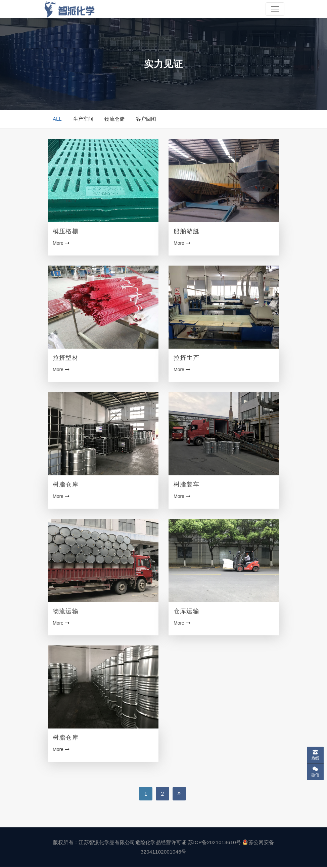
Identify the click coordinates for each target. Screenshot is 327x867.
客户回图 (146, 119)
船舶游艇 (186, 231)
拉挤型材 (66, 358)
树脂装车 (186, 484)
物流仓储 (114, 119)
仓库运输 (186, 611)
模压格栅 (66, 231)
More (61, 243)
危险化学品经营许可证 (161, 842)
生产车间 (83, 119)
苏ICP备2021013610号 (214, 842)
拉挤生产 (186, 358)
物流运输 (66, 611)
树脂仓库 (66, 484)
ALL (57, 119)
